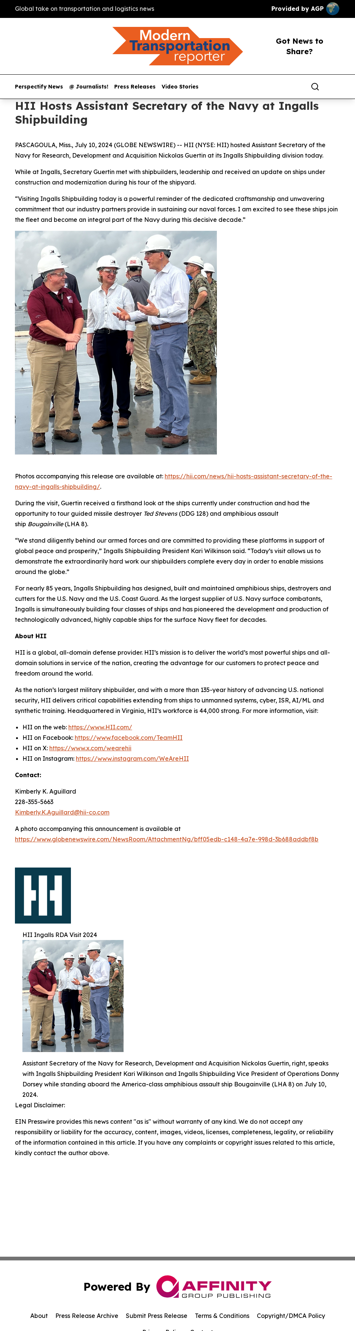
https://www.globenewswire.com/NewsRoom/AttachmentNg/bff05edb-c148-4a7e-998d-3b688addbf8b (166, 839)
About (39, 1315)
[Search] (315, 86)
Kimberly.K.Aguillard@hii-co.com (62, 812)
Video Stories (180, 87)
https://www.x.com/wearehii (90, 748)
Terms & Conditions (222, 1315)
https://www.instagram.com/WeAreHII (132, 758)
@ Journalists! (88, 87)
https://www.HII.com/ (100, 727)
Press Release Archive (86, 1315)
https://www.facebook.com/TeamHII (129, 737)
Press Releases (135, 87)
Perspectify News (39, 87)
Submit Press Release (156, 1315)
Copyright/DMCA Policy (291, 1315)
